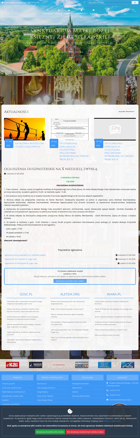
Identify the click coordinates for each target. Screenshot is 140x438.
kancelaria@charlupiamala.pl (14, 2)
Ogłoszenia (48, 12)
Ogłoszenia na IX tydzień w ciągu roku (21, 259)
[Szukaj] (135, 2)
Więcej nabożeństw (23, 99)
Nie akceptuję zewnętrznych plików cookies (85, 432)
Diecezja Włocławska (70, 52)
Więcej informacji (70, 99)
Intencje (58, 12)
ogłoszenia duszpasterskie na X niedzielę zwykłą (50, 169)
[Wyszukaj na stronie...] (110, 2)
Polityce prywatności (112, 421)
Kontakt (93, 12)
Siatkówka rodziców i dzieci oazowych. (29, 145)
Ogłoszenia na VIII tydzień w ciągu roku (21, 263)
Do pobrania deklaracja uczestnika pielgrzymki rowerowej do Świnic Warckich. (75, 151)
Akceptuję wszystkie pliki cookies (50, 432)
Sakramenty (81, 12)
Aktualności (16, 111)
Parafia (68, 12)
